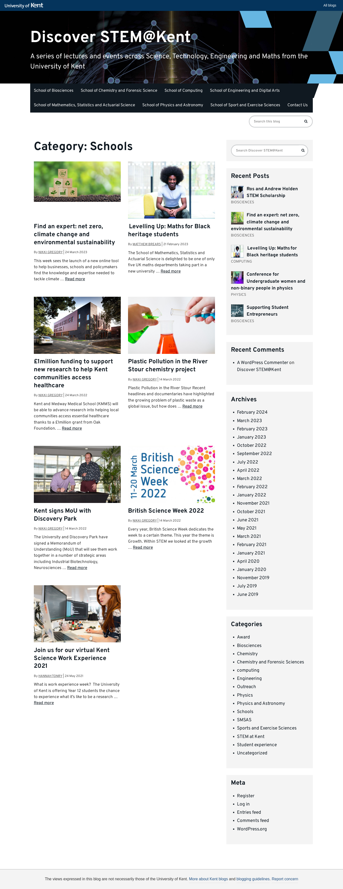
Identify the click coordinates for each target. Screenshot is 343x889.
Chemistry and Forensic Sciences (270, 662)
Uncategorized (252, 753)
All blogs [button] (329, 5)
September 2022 (254, 454)
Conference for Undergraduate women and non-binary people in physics (268, 281)
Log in (243, 804)
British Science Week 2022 (166, 511)
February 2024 (252, 412)
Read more (75, 279)
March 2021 (249, 536)
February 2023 (252, 429)
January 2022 (251, 495)
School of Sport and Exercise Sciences (245, 105)
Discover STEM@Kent (110, 37)
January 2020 (251, 570)
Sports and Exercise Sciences (267, 728)
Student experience (257, 745)
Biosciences (249, 646)
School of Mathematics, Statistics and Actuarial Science (84, 105)
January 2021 (251, 553)
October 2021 (251, 512)
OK (250, 880)
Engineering (249, 679)
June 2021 (247, 520)
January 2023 (251, 437)
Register (245, 796)
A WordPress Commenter (262, 363)
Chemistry (247, 654)
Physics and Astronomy (261, 704)
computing (248, 670)
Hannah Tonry (50, 676)
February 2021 (251, 545)
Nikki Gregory (50, 252)
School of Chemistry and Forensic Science (119, 90)
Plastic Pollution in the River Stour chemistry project (168, 366)
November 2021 (253, 503)
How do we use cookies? (203, 880)
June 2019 (247, 595)
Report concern (285, 879)
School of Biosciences (53, 90)
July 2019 (247, 586)
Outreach (246, 687)
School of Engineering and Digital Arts (245, 90)
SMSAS (244, 720)
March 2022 (249, 479)
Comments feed (253, 821)
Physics (245, 695)
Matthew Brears (147, 244)
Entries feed (249, 812)
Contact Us (297, 105)
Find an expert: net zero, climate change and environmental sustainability (74, 235)
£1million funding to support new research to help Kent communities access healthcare (73, 374)
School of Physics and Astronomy (172, 105)
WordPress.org (252, 829)
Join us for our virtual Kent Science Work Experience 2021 (72, 658)
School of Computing (183, 90)
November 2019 (253, 578)
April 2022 (248, 470)
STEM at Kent (250, 737)
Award (243, 637)
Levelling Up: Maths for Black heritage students (169, 231)
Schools (245, 712)
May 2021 (247, 528)
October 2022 (251, 445)
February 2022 (252, 487)
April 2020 (248, 561)
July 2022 (247, 462)
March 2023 (249, 421)
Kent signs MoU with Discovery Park (62, 515)
